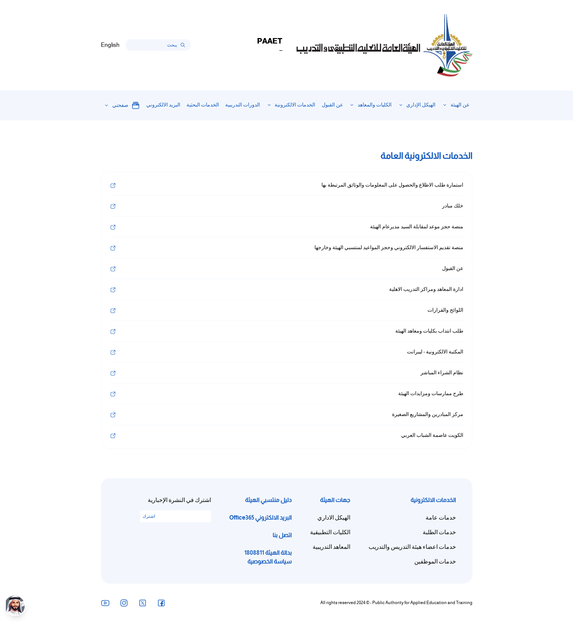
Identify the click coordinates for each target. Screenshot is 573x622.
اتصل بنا (281, 535)
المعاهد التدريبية (331, 547)
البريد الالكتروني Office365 (260, 517)
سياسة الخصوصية (270, 561)
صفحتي (126, 105)
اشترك (149, 516)
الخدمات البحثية (202, 105)
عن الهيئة (460, 105)
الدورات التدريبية (242, 105)
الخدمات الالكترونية (295, 105)
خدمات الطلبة (439, 532)
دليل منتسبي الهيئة (268, 500)
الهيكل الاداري (333, 517)
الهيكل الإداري (421, 105)
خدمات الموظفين (435, 561)
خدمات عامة (441, 517)
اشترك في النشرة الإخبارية (179, 500)
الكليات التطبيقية (330, 532)
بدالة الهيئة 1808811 (267, 552)
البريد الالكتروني (163, 105)
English (110, 45)
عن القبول (332, 105)
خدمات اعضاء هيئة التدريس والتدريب (412, 547)
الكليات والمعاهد (375, 105)
